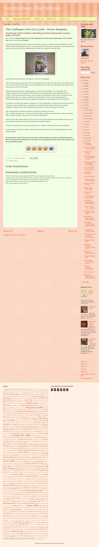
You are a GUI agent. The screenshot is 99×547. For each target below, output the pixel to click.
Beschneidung (36, 401)
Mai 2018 (14, 481)
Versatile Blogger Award (14, 529)
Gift (39, 443)
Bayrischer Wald (42, 400)
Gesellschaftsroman (36, 441)
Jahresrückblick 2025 (92, 307)
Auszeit (28, 398)
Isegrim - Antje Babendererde (88, 188)
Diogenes (40, 417)
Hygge (29, 452)
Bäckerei (4, 413)
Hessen (35, 448)
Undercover (44, 526)
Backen (5, 400)
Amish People (22, 394)
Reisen (33, 503)
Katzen (40, 459)
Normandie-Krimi (6, 494)
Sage (22, 509)
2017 (84, 105)
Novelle (22, 494)
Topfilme (31, 524)
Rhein (23, 505)
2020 (84, 97)
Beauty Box (6, 401)
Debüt (46, 415)
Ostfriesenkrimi (34, 496)
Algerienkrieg (34, 391)
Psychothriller (33, 501)
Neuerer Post (8, 231)
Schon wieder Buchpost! (87, 172)
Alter (37, 393)
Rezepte (14, 506)
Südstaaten (21, 518)
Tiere (39, 522)
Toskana (38, 524)
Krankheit (17, 465)
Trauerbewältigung (7, 526)
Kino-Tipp (31, 461)
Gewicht (44, 441)
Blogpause (45, 408)
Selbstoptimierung (34, 513)
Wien (47, 531)
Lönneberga (40, 479)
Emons (36, 422)
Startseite (40, 231)
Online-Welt (14, 496)
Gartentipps (26, 437)
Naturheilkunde (35, 488)
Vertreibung (24, 529)
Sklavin (19, 515)
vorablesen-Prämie (18, 538)
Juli (85, 124)
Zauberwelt (15, 535)
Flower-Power (30, 431)
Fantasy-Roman (33, 429)
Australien (13, 398)
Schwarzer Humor (41, 511)
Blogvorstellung (14, 409)
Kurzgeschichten (17, 470)
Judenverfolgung (26, 457)
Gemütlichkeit (18, 441)
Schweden (5, 513)
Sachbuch (14, 509)
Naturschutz (43, 489)
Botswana (28, 409)
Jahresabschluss (34, 455)
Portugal (39, 499)
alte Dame (38, 535)
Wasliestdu (6, 531)
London (40, 478)
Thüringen (34, 522)
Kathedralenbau (34, 459)
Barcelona (12, 400)
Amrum (30, 394)
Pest (3, 499)
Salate (27, 509)
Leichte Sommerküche (30, 472)
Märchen (25, 487)
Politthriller (32, 499)
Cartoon (20, 413)
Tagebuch (40, 518)
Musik (16, 485)
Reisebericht (18, 503)
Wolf (4, 535)
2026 (84, 80)
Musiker (21, 485)
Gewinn (5, 443)
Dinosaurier (33, 417)
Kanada (21, 459)
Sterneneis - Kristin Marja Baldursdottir (90, 179)
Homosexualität (6, 452)
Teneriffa (27, 520)
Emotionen (43, 422)
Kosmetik (5, 465)
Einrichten (18, 422)
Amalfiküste (5, 394)
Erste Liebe (10, 426)
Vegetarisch (43, 527)
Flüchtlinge (37, 431)
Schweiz (21, 513)
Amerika (13, 394)
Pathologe (45, 498)
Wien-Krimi (7, 533)
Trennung (16, 526)
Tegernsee (20, 520)
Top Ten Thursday (18, 524)
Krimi (5, 467)
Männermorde (19, 487)
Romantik (5, 507)
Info (14, 454)
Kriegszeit (44, 465)
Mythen (12, 487)
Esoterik (38, 426)
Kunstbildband (44, 468)
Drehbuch (18, 418)
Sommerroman (25, 515)
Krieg (29, 465)
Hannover (44, 446)
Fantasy (25, 429)
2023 (84, 88)
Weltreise (36, 531)
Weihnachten (16, 531)
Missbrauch (12, 483)
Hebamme (13, 448)
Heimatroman (29, 448)
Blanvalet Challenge (27, 405)
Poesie (19, 499)
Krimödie (16, 468)
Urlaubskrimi (19, 527)
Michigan (5, 483)
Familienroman (7, 429)
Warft (47, 529)
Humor (11, 160)
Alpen (18, 392)
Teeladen (13, 520)
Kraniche (11, 465)
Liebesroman (30, 476)
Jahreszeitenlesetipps (8, 457)
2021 (84, 94)
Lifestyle (4, 478)
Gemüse (11, 441)
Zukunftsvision (31, 535)
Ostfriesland (43, 496)
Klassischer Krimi (12, 463)
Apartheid (10, 396)
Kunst (36, 468)
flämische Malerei (19, 536)
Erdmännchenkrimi (29, 424)
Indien (9, 454)
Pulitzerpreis (43, 501)
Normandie (44, 492)
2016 (84, 108)
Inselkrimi (28, 454)
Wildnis (13, 533)
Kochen (38, 463)
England (5, 424)
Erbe (22, 424)
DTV (35, 415)
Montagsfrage (7, 485)
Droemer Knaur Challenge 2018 (30, 419)
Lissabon (11, 478)
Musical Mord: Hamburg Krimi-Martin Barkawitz (89, 218)
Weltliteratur (29, 531)
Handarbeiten (36, 446)
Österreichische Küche (39, 538)
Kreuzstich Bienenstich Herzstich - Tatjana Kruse (89, 247)
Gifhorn (34, 443)
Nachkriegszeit (14, 489)
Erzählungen (31, 426)
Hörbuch (44, 452)
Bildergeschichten (42, 403)
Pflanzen (8, 499)
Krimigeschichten (27, 467)
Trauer (44, 524)
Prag (45, 499)
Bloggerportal (31, 407)
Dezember (87, 110)
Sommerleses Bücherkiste (32, 8)
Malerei (32, 481)
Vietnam (30, 529)
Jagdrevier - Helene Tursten (89, 184)
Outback (21, 498)
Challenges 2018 (28, 413)
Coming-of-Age (10, 415)
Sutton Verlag (39, 516)
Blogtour (6, 409)
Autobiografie (35, 398)
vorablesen (6, 539)
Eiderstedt (5, 422)
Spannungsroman (41, 515)
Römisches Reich (42, 507)
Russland (28, 507)
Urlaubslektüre (26, 527)
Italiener (19, 455)
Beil (14, 401)
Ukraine (30, 526)
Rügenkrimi (5, 509)
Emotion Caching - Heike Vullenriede (89, 207)
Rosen (17, 507)
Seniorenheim (43, 513)
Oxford (25, 498)
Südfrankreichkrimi (13, 518)
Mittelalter (20, 483)
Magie (8, 481)
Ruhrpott (23, 507)
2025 (84, 83)
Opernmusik (26, 496)
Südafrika (5, 518)
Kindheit (25, 461)
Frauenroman (42, 433)
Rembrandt (46, 503)
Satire (38, 509)
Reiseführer (26, 503)
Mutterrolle (35, 485)
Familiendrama (6, 428)
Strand (27, 516)
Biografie (5, 405)
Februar (86, 138)
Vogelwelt (36, 529)
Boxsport (40, 409)
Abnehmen (37, 389)
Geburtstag (32, 437)
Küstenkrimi (42, 470)
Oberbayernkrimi (6, 496)
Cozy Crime (25, 415)
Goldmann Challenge (28, 445)
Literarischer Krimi (19, 478)
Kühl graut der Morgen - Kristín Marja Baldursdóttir (90, 276)
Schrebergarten (31, 511)
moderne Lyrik (43, 536)
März (85, 135)
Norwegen (15, 494)
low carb (36, 536)
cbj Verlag (9, 536)
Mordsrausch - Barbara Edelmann (89, 252)
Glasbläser (44, 443)
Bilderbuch (30, 403)
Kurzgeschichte (8, 470)
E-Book (43, 420)
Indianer (4, 454)
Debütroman (8, 417)
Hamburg (21, 446)
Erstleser (17, 426)
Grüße (10, 446)
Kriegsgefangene (36, 465)
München (5, 489)
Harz (8, 448)
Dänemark (36, 420)
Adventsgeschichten (14, 391)
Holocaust (44, 450)
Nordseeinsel (36, 492)
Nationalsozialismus (25, 488)
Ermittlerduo (37, 424)
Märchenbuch (34, 487)
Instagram (83, 369)
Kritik (23, 468)
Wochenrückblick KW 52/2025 (92, 340)
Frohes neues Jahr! (89, 272)
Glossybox (5, 445)
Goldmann (18, 445)
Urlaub (12, 527)
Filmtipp (46, 429)
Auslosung (5, 398)
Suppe (32, 516)
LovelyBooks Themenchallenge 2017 (17, 479)
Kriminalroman (39, 467)
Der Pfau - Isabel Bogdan (88, 192)
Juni (85, 127)
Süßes (35, 518)
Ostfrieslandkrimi (7, 498)
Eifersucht (11, 422)
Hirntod (4, 450)
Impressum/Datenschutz (22, 19)
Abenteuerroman (22, 389)
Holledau (38, 450)
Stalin (12, 516)
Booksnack (21, 409)
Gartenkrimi (19, 437)
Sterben (23, 516)
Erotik (4, 426)
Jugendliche (43, 457)
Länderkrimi (33, 479)
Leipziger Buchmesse (41, 472)
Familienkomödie (42, 428)
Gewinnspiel (20, 443)
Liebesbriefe (13, 476)
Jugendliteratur (6, 459)
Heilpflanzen (21, 448)
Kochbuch (28, 463)
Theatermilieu (35, 520)
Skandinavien (6, 515)
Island (43, 454)
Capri (15, 413)
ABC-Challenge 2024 (86, 378)
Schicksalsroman (13, 511)
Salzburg (32, 509)
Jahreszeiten (43, 456)
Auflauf (45, 396)
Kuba (27, 468)
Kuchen (31, 468)
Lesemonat (15, 474)
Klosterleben (20, 463)
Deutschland (21, 417)
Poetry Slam (25, 499)
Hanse (4, 448)
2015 (84, 282)
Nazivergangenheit (7, 490)
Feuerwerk (40, 429)
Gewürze (28, 443)
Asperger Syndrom (18, 396)
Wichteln (42, 531)
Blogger (45, 405)
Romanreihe (42, 505)
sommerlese (86, 58)
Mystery (41, 485)
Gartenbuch (11, 437)
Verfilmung (5, 529)
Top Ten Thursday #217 (91, 292)
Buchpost (38, 411)
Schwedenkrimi (14, 513)
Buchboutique (19, 411)
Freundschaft (34, 435)
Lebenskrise (20, 472)
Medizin (44, 481)
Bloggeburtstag (38, 405)
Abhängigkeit (30, 389)
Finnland (6, 431)
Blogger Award (6, 408)
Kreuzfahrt (24, 465)
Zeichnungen (23, 535)
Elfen (30, 422)
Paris (30, 498)
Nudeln (28, 494)
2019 (84, 100)
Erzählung (23, 426)
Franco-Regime (45, 431)
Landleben (5, 472)
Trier (21, 526)
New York (44, 490)
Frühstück (41, 435)
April (85, 132)
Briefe (5, 411)
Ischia (39, 454)
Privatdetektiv (6, 501)
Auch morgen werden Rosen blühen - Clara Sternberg (89, 163)
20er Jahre (13, 389)
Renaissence (7, 505)
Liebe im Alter (6, 476)
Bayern (27, 400)
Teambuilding (5, 520)
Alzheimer (43, 393)
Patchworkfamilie (37, 498)
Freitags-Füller (19, 435)
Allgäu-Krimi (11, 393)
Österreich (28, 538)
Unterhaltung (6, 527)
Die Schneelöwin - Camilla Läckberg (89, 230)
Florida (23, 431)
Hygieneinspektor (36, 452)
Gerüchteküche (26, 441)
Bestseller (44, 401)
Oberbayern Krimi (42, 494)
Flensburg (18, 431)
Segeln (27, 513)
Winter (19, 533)
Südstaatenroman (28, 518)
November (87, 113)
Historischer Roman (25, 450)
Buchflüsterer (29, 411)
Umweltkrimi (37, 526)
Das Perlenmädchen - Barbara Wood (89, 197)
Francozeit (6, 433)
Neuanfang (25, 490)
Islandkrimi (5, 456)
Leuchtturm (38, 474)
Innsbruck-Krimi (20, 454)
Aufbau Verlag (36, 396)
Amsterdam (37, 394)
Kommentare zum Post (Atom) (18, 235)
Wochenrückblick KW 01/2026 (92, 323)
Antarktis (5, 396)
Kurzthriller (33, 470)
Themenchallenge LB (7, 522)
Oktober (86, 116)
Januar (86, 140)
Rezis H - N (51, 19)
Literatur (27, 478)
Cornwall (18, 415)
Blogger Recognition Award (18, 407)
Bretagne (46, 409)
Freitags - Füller (6, 435)
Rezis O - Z (64, 19)
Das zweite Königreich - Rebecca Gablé (88, 267)
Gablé (5, 437)
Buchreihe (44, 411)
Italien (12, 456)
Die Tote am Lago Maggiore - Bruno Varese (89, 212)
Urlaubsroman (34, 527)
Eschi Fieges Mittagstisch (88, 143)
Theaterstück (43, 520)
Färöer (46, 435)
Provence (14, 501)
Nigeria (12, 492)
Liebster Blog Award (89, 176)
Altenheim (32, 392)
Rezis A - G (39, 19)
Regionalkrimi (7, 503)
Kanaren (27, 459)
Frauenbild (27, 433)
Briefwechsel (11, 411)
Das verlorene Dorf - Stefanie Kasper (89, 168)
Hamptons (29, 446)
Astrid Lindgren (27, 396)
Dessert (14, 417)
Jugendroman (14, 459)
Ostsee (14, 498)
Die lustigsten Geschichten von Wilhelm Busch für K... (89, 225)
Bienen (21, 403)
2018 (84, 102)
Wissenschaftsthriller (36, 533)
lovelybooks (28, 536)
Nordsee (28, 492)
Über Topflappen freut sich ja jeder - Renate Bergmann (89, 235)
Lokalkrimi (34, 478)
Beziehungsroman (6, 403)
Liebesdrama (21, 476)
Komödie (45, 463)
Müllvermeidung (43, 487)
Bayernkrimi (34, 400)
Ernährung (44, 424)
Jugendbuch (35, 457)
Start (7, 19)
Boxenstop (34, 409)
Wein (24, 531)
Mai (85, 129)
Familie (43, 426)
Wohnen (45, 533)
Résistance (35, 507)
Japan (18, 457)
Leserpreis (25, 474)
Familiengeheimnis (17, 428)
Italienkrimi (26, 455)
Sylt (45, 516)
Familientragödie (17, 429)
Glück (12, 445)
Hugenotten (14, 452)
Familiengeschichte (29, 428)
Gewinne (12, 443)
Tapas (45, 518)
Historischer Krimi (12, 450)
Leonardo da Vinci (7, 474)
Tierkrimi (46, 522)
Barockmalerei (20, 400)
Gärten (15, 446)
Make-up (20, 481)
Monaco (33, 483)
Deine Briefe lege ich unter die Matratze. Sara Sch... (89, 157)
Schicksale (5, 511)
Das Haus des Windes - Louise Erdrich (89, 148)
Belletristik (20, 401)
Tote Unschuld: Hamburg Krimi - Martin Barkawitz (89, 202)
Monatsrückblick (42, 483)
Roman (16, 160)
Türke (25, 526)
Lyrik (27, 479)
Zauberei (9, 535)
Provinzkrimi (24, 501)
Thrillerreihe (25, 522)
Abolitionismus (45, 389)
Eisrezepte (25, 422)
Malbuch (26, 481)
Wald (42, 529)
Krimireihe (6, 469)
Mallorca (38, 481)
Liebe (44, 474)
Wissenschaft (27, 533)
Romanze (12, 507)
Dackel (41, 415)
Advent (6, 391)
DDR (31, 415)
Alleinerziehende (42, 391)
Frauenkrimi (34, 433)
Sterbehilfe (17, 516)
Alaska (27, 391)
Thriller (16, 522)
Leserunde (31, 474)
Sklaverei (13, 515)
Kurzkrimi (26, 470)
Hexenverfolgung (42, 448)
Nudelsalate (34, 494)
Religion (40, 503)
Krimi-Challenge (16, 467)
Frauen (20, 433)
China (40, 413)
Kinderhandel (17, 461)
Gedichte (38, 437)
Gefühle (15, 439)
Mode (27, 483)
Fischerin (12, 431)
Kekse (45, 459)
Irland (34, 454)
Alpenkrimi (24, 393)
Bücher (10, 413)
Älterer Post (72, 231)
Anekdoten (44, 394)
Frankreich (13, 433)
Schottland (22, 511)
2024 (84, 86)
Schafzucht (44, 509)
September (87, 118)
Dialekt (27, 417)
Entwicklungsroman (14, 424)
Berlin (27, 401)
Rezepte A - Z (84, 371)
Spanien (33, 515)
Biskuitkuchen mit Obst (15, 405)
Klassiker (38, 461)
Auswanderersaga (21, 398)
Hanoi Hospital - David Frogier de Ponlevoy (89, 262)
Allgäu (4, 393)
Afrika (22, 391)
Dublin (30, 420)
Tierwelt (7, 524)
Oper (20, 496)
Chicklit (35, 413)
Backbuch (42, 398)
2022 (84, 91)
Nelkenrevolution (16, 490)
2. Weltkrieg (6, 389)
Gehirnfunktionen (35, 439)
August (86, 121)
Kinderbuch (6, 461)
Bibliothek (15, 403)
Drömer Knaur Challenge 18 (21, 420)
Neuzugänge (34, 490)
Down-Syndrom (10, 418)
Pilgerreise (14, 499)
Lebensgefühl (13, 472)
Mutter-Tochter (28, 485)
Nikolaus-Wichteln (20, 492)
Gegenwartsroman (24, 439)
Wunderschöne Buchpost (88, 152)
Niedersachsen (6, 492)
